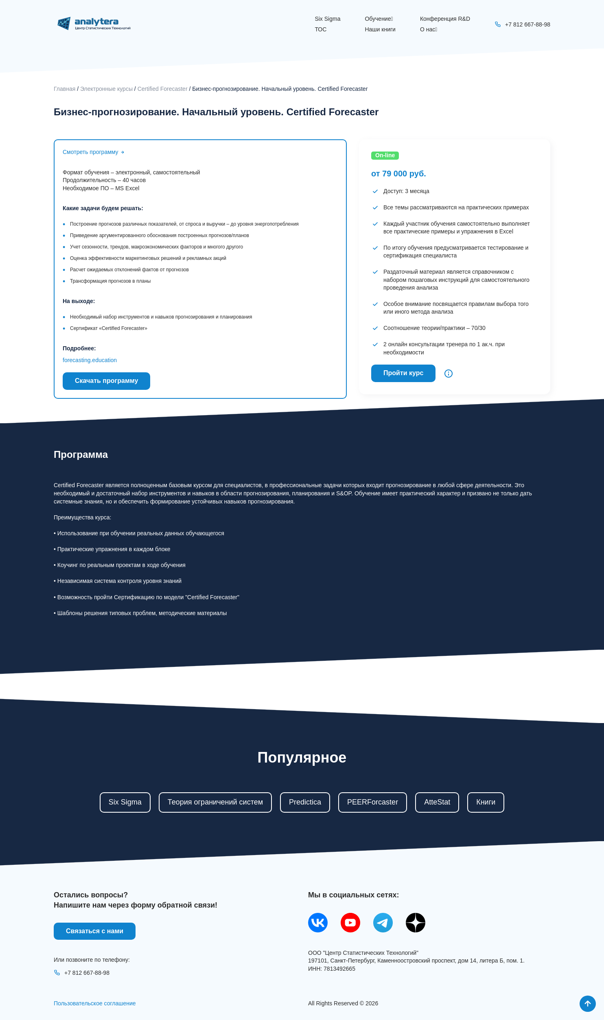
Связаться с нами (94, 931)
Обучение (379, 18)
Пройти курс (403, 372)
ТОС (320, 29)
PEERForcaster (372, 802)
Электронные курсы (106, 89)
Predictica (305, 802)
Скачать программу (106, 380)
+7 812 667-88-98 (81, 972)
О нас (428, 29)
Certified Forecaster (163, 89)
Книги (485, 802)
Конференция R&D (445, 18)
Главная (64, 89)
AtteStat (437, 802)
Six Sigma (327, 18)
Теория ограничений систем (215, 802)
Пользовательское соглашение (95, 1003)
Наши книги (380, 29)
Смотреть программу (94, 152)
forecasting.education (90, 360)
